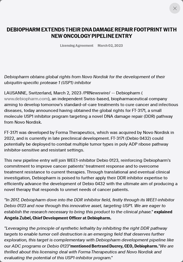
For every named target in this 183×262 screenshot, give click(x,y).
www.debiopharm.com (26, 98)
